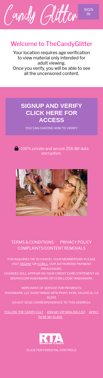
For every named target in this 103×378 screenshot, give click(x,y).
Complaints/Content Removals (52, 248)
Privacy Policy (76, 242)
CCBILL (42, 264)
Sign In (88, 11)
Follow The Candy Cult (23, 312)
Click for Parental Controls (52, 342)
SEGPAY (26, 264)
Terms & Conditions (32, 242)
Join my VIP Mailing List (66, 312)
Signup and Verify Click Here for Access (51, 116)
